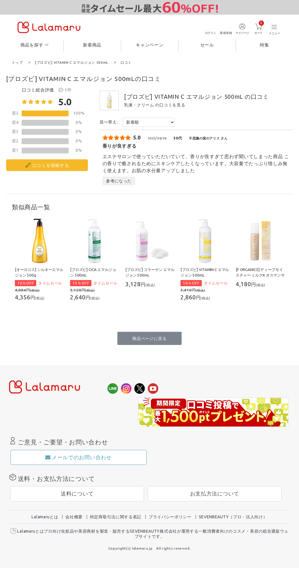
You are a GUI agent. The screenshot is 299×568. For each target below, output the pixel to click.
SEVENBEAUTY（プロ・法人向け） (233, 516)
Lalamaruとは (45, 516)
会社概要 (74, 516)
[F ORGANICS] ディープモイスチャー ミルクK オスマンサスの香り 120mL (260, 274)
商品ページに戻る (149, 338)
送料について (77, 493)
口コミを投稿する (50, 165)
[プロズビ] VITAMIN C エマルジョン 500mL (183, 96)
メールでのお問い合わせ (78, 457)
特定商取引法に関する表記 (115, 516)
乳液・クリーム (139, 104)
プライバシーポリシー (170, 516)
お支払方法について (214, 493)
